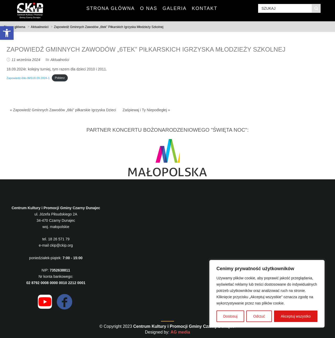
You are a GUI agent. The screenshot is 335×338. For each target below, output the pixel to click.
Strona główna (14, 27)
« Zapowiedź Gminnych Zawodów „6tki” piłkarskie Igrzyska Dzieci (63, 110)
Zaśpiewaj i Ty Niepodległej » (146, 110)
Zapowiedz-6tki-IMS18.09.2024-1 (28, 77)
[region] (267, 294)
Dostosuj (230, 316)
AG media (180, 332)
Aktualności (39, 27)
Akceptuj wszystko (296, 316)
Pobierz (60, 77)
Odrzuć (259, 316)
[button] (7, 33)
